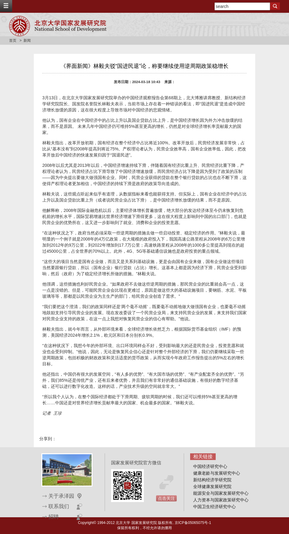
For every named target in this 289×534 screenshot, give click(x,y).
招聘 (53, 517)
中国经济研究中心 (210, 466)
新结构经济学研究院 (212, 479)
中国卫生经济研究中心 (214, 506)
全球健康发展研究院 (212, 486)
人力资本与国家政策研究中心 (221, 499)
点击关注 (166, 498)
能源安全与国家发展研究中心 (221, 493)
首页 (12, 40)
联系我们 (58, 506)
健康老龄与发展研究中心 (216, 473)
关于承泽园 (61, 496)
